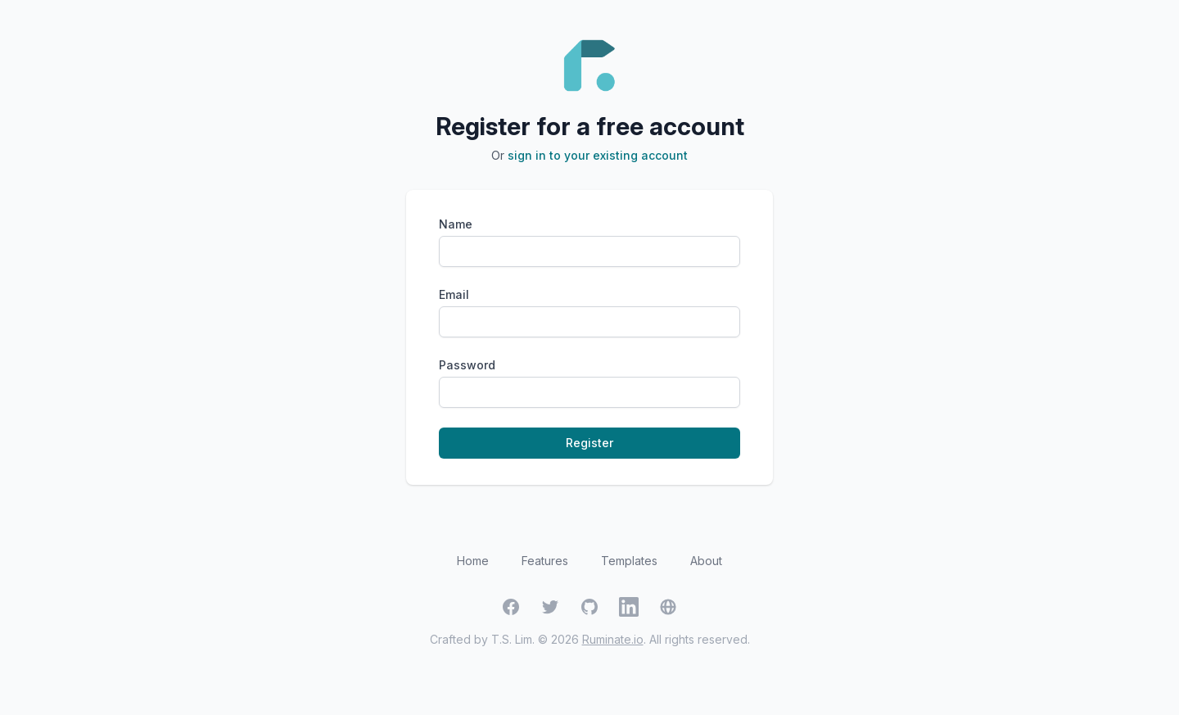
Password (467, 365)
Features (545, 561)
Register (589, 443)
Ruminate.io (613, 639)
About (706, 561)
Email (454, 294)
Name (455, 224)
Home (473, 561)
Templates (629, 561)
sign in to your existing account (598, 155)
